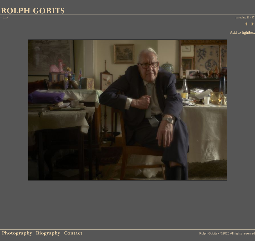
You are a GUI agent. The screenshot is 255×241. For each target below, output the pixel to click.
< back (4, 17)
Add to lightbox (242, 32)
